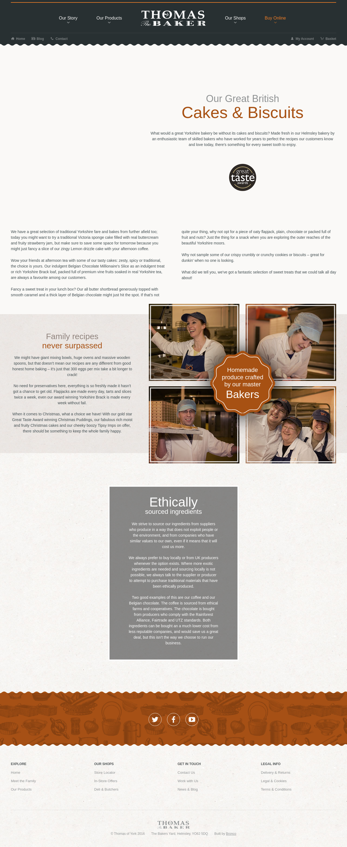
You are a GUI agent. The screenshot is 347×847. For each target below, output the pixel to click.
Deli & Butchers (106, 789)
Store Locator (104, 772)
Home (18, 39)
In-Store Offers (105, 781)
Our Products (21, 789)
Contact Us (186, 772)
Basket (328, 39)
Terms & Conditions (276, 789)
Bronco (231, 834)
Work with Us (188, 781)
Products (109, 19)
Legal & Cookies (274, 781)
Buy (275, 19)
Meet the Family (23, 781)
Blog (37, 39)
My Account (302, 39)
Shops (235, 19)
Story (68, 19)
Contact (59, 39)
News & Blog (188, 789)
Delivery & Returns (275, 772)
